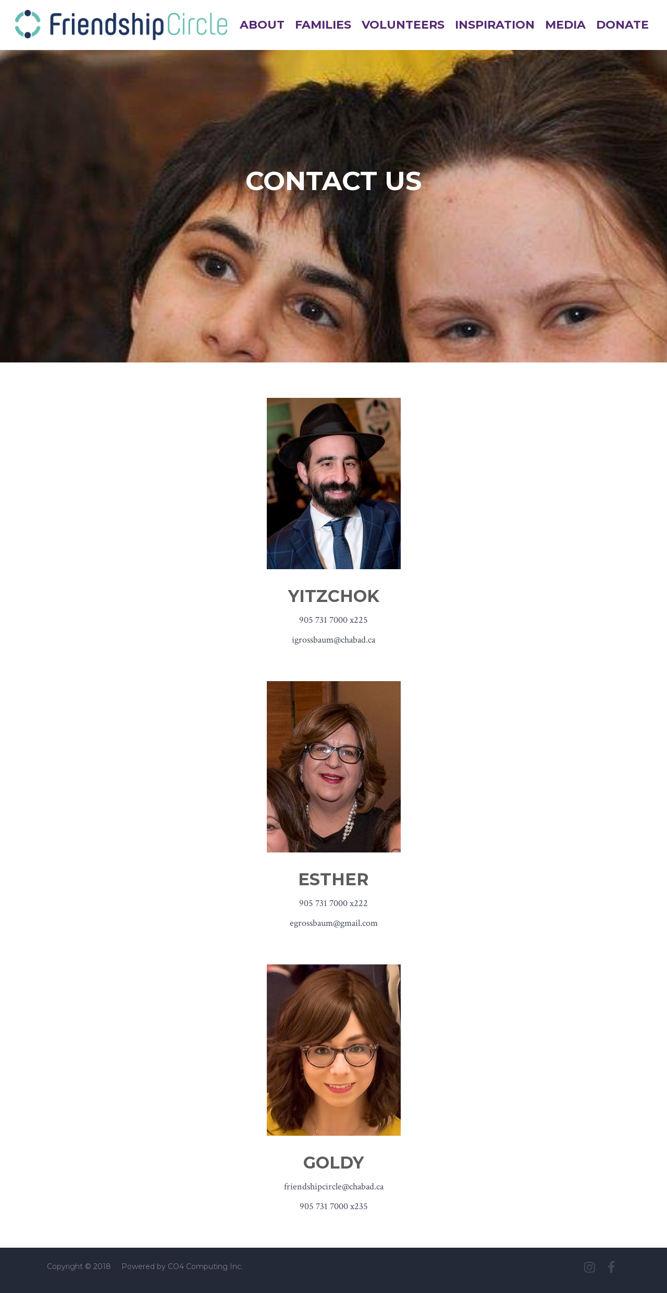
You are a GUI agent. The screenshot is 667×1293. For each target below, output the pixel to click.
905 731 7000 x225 (333, 620)
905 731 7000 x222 (333, 903)
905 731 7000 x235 (334, 1206)
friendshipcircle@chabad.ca (334, 1186)
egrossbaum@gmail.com (334, 923)
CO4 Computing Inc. (205, 1266)
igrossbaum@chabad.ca (333, 640)
